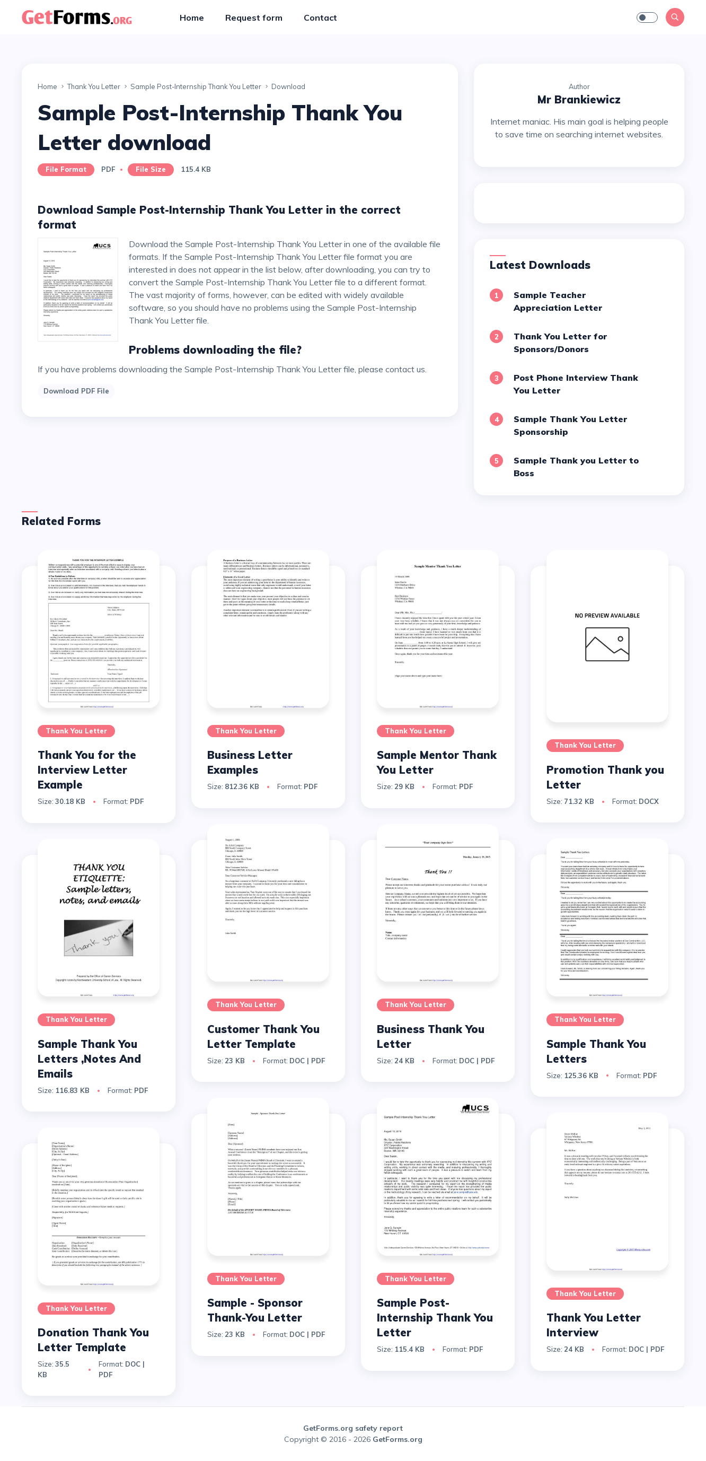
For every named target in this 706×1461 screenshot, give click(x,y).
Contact (320, 17)
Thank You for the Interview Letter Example (87, 769)
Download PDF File (76, 391)
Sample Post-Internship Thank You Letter (435, 1317)
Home (192, 17)
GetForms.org (397, 1439)
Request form (254, 17)
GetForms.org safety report (353, 1428)
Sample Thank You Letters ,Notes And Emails (89, 1058)
